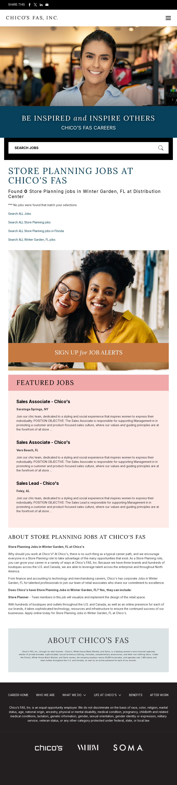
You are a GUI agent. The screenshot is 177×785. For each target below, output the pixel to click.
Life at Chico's (105, 695)
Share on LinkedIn (41, 5)
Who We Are (45, 695)
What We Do (72, 695)
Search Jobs (26, 148)
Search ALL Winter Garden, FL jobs (31, 239)
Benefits (135, 695)
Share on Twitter (35, 5)
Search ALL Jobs (19, 213)
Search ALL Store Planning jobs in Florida (36, 231)
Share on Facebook (29, 5)
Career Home (18, 695)
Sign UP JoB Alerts (88, 352)
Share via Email (47, 5)
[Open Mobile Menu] (168, 18)
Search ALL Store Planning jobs (29, 222)
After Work (159, 695)
